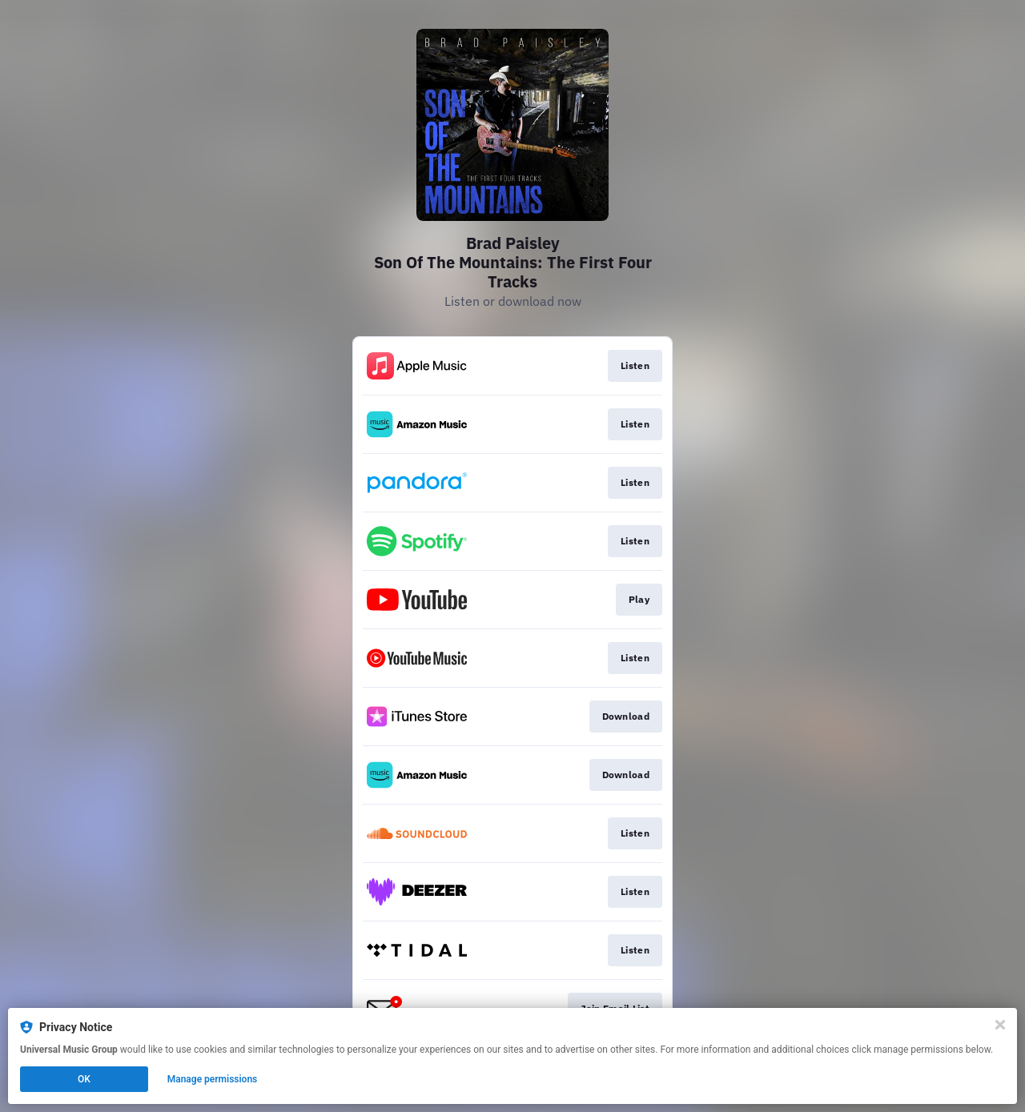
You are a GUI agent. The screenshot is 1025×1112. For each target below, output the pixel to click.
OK (84, 1079)
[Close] (1000, 1025)
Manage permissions (212, 1079)
